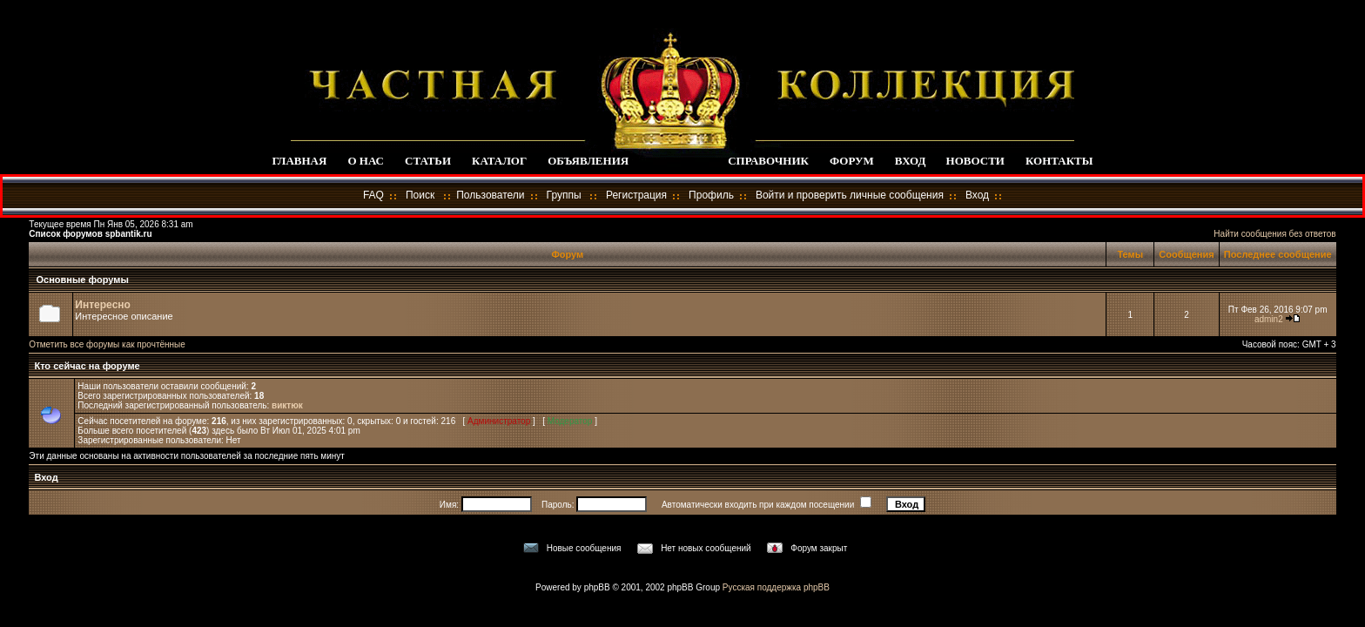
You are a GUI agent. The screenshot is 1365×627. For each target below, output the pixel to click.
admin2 (1268, 319)
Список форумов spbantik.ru (90, 234)
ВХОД (910, 160)
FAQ (373, 195)
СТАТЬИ (428, 160)
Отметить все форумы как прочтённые (107, 344)
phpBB (597, 587)
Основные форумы (82, 279)
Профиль (711, 195)
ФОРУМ (852, 160)
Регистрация (636, 195)
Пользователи (490, 195)
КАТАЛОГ (499, 160)
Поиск (420, 195)
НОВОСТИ (975, 160)
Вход (977, 195)
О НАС (365, 160)
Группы (564, 195)
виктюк (287, 405)
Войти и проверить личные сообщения (850, 195)
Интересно (103, 305)
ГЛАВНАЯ (299, 160)
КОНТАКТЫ (1059, 160)
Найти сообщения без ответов (1274, 234)
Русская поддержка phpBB (776, 587)
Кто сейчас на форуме (85, 366)
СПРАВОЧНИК (768, 160)
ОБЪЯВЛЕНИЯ (588, 160)
